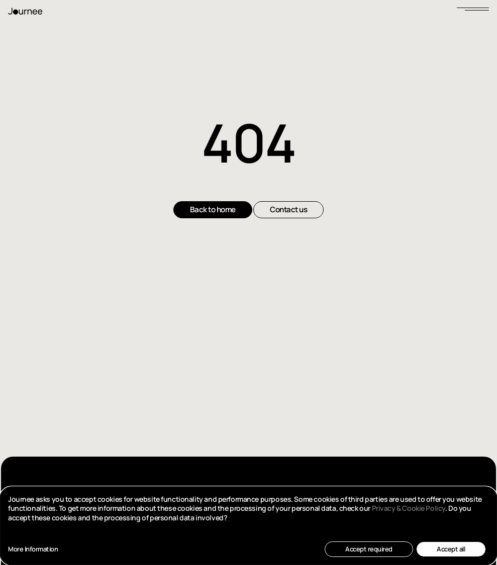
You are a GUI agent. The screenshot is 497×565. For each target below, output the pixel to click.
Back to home (213, 209)
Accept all (451, 548)
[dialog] (248, 526)
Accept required (368, 548)
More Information (33, 549)
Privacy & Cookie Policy (408, 508)
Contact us (288, 209)
